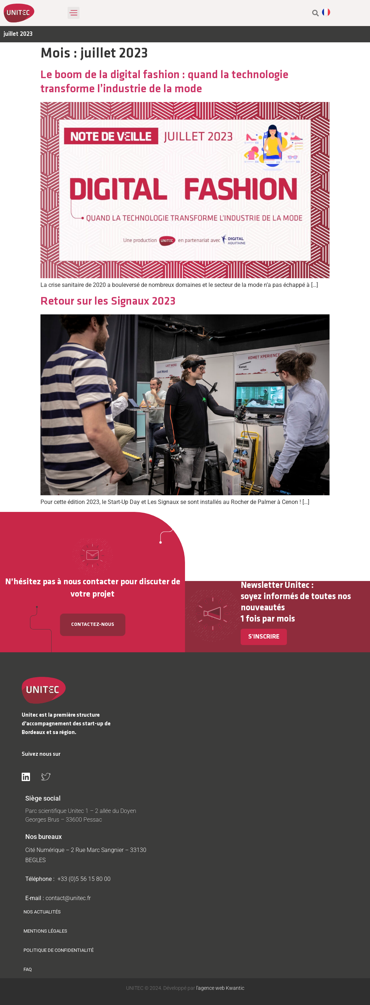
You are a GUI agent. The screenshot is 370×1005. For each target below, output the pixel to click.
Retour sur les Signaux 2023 (108, 302)
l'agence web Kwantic (219, 988)
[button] (73, 13)
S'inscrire (263, 636)
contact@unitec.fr (68, 898)
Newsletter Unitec (275, 585)
